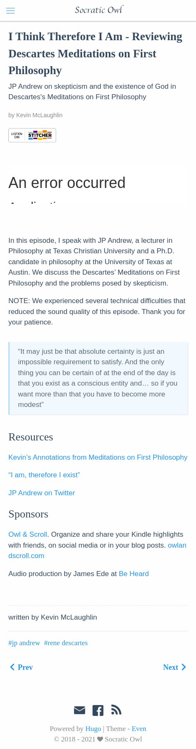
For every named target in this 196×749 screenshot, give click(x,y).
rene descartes (68, 643)
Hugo (93, 729)
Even (139, 729)
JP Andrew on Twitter (41, 493)
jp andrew (26, 643)
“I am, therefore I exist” (44, 475)
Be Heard (134, 574)
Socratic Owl (98, 10)
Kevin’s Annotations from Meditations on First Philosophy (98, 457)
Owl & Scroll (27, 534)
